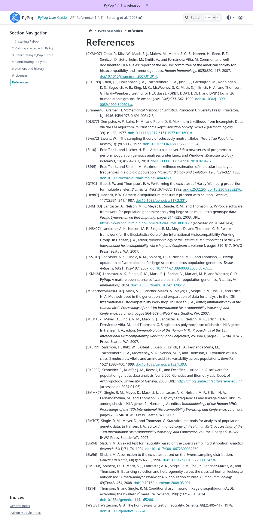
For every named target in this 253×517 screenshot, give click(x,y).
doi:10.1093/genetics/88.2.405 (107, 477)
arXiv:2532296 (172, 178)
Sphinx (38, 510)
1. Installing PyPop (25, 41)
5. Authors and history (28, 69)
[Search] (202, 17)
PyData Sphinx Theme (214, 507)
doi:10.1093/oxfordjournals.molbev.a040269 (118, 166)
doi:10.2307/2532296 (202, 178)
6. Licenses (20, 75)
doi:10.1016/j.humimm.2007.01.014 (208, 70)
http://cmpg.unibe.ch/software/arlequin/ (148, 358)
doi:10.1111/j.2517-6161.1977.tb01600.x (115, 121)
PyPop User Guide (52, 17)
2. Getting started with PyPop (33, 48)
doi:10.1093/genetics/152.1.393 (108, 341)
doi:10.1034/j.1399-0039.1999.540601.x (173, 93)
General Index (20, 475)
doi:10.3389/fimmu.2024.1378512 (110, 268)
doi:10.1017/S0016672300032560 (140, 420)
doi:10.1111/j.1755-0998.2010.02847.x (131, 149)
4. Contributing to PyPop (29, 62)
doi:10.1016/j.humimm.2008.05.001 (111, 454)
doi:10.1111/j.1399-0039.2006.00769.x (123, 251)
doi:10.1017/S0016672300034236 (159, 432)
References (20, 82)
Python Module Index (25, 482)
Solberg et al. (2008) (123, 17)
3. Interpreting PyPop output (33, 55)
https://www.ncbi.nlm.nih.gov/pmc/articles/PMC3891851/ (129, 211)
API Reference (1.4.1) (86, 17)
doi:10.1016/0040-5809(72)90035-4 (141, 132)
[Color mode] (230, 17)
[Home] (74, 30)
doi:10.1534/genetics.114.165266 (193, 466)
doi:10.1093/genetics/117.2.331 (118, 189)
